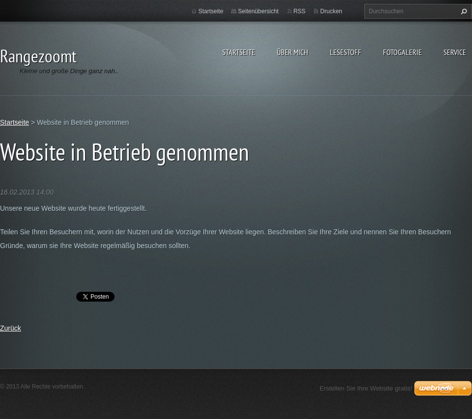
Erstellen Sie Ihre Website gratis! (366, 388)
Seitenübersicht (258, 11)
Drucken (331, 11)
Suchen (462, 11)
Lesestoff (345, 52)
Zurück (10, 328)
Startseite (238, 52)
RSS (300, 11)
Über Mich (292, 52)
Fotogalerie (402, 52)
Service (454, 52)
